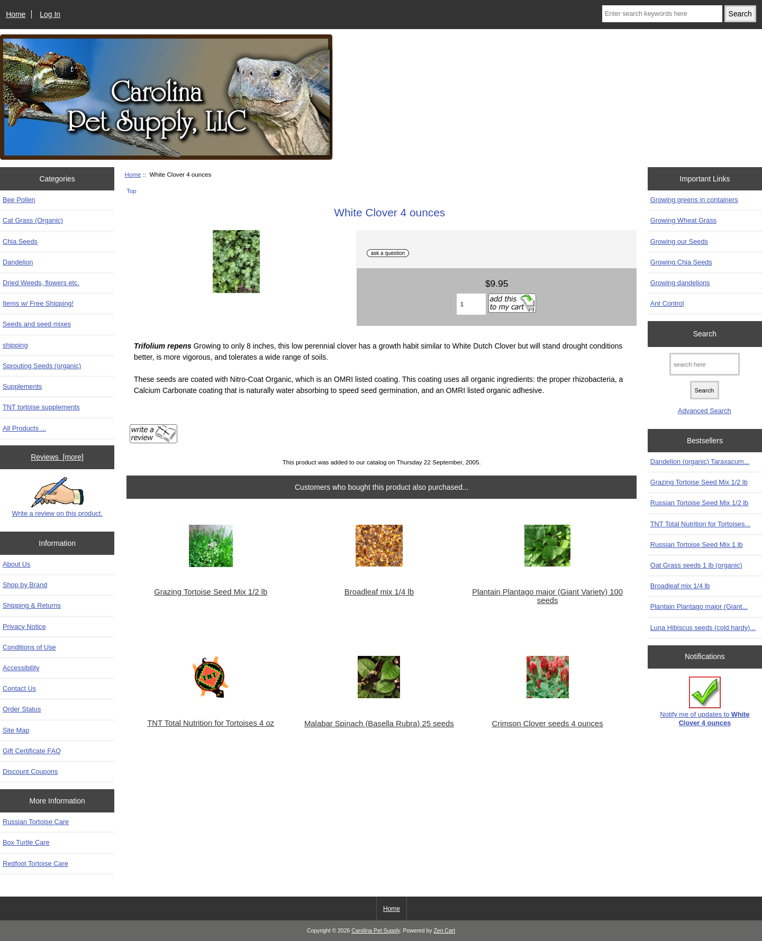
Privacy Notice (24, 627)
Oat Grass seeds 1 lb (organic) (696, 565)
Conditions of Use (29, 647)
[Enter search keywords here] (662, 13)
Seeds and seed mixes (37, 324)
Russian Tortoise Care (36, 822)
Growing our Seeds (679, 241)
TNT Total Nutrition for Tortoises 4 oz (210, 723)
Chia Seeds (20, 241)
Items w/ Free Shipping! (38, 303)
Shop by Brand (25, 585)
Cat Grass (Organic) (33, 220)
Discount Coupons (30, 771)
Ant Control (667, 303)
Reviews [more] (57, 457)
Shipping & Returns (32, 605)
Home (15, 14)
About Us (16, 564)
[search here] (704, 364)
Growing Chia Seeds (681, 262)
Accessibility (21, 668)
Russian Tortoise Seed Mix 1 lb (696, 545)
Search (704, 334)
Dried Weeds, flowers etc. (41, 283)
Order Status (22, 709)
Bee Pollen (19, 200)
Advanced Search (704, 411)
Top (131, 190)
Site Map (16, 730)
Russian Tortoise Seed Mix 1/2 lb (699, 503)
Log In (50, 14)
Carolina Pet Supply (375, 931)
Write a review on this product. (57, 497)
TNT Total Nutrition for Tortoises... (700, 524)
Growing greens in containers (694, 200)
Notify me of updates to (704, 702)
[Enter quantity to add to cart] (471, 304)
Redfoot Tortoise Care (35, 863)
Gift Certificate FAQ (32, 751)
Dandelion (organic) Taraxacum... (700, 461)
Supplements (22, 386)
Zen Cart (444, 931)
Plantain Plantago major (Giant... (699, 606)
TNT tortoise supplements (41, 407)
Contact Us (19, 688)
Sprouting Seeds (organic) (42, 366)
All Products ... (24, 428)
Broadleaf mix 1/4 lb (379, 592)
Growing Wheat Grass (683, 220)
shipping (15, 345)
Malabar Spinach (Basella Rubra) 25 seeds (379, 723)
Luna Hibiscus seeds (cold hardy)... (703, 628)
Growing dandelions (680, 283)
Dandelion (18, 262)
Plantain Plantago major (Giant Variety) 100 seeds (547, 596)
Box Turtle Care (26, 842)
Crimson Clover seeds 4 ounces (547, 723)
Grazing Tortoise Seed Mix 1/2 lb (210, 592)
